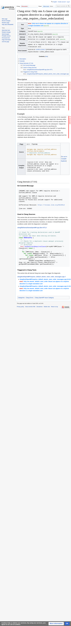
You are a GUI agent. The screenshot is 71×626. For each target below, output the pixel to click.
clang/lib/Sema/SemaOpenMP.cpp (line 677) (31, 226)
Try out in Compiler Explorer (64, 157)
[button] (56, 623)
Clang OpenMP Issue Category (44, 296)
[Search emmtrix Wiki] (63, 6)
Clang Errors (29, 296)
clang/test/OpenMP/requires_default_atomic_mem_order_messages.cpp (40, 275)
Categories (21, 296)
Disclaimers (40, 305)
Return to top (54, 305)
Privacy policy (20, 305)
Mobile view (47, 305)
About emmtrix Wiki (30, 305)
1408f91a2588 (39, 49)
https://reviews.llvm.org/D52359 (50, 204)
